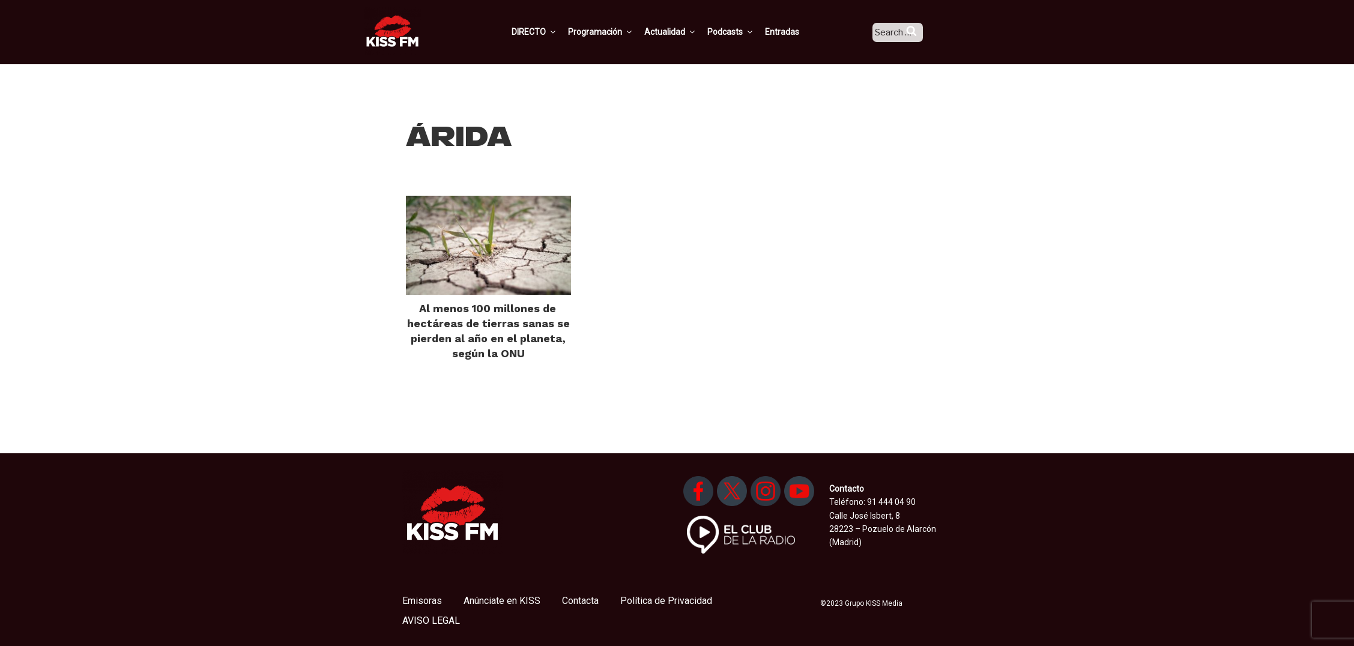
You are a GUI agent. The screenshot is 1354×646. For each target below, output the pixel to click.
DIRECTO (549, 32)
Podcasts (745, 32)
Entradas (796, 32)
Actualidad (685, 32)
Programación (615, 32)
